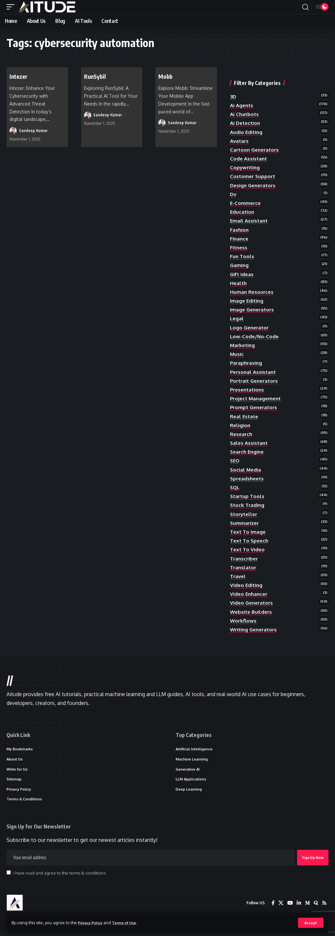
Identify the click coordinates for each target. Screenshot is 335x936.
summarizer (245, 523)
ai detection (246, 123)
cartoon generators (256, 149)
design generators (254, 185)
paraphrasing (247, 362)
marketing (243, 345)
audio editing (247, 132)
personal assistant (254, 372)
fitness (239, 247)
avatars (240, 141)
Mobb (166, 76)
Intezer (19, 76)
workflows (243, 620)
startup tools (248, 496)
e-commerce (246, 203)
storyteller (245, 514)
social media (246, 469)
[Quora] (315, 905)
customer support (253, 176)
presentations (248, 389)
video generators (252, 602)
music (237, 354)
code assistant (249, 158)
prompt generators (255, 407)
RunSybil (96, 76)
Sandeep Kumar (33, 130)
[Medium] (306, 905)
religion (240, 425)
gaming (239, 265)
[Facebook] (271, 905)
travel (238, 576)
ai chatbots (245, 114)
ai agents (242, 105)
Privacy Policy (92, 922)
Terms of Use (129, 922)
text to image (248, 531)
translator (244, 567)
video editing (247, 585)
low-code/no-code (255, 336)
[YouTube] (288, 905)
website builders (252, 612)
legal (237, 318)
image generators (253, 309)
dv (233, 194)
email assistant (249, 220)
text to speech (250, 540)
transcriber (245, 558)
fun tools (242, 256)
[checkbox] (9, 875)
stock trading (248, 505)
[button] (311, 922)
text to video (248, 549)
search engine (248, 451)
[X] (279, 905)
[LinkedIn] (298, 905)
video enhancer (250, 594)
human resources (252, 292)
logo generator (250, 327)
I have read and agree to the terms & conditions (59, 875)
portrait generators (256, 380)
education (242, 212)
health (239, 283)
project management (257, 398)
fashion (239, 229)
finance (239, 238)
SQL (235, 487)
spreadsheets (248, 478)
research (242, 434)
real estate (245, 416)
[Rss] (324, 905)
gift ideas (242, 274)
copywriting (245, 167)
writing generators (255, 629)
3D (233, 96)
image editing (247, 300)
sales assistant (250, 443)
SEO (235, 460)
